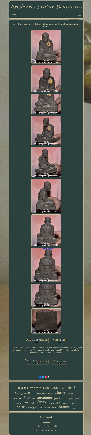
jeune (71, 399)
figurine (50, 394)
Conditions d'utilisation (46, 430)
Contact (46, 421)
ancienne (44, 397)
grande (57, 398)
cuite (19, 403)
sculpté (52, 403)
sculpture (22, 392)
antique (32, 407)
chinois (65, 399)
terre (58, 403)
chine (21, 407)
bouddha (23, 387)
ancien (35, 387)
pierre (46, 387)
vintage (70, 394)
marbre (17, 398)
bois (27, 398)
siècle (74, 408)
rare (25, 402)
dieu (33, 399)
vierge (73, 403)
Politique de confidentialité (46, 426)
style (32, 403)
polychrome (44, 407)
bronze (64, 407)
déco (76, 394)
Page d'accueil (46, 417)
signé (71, 387)
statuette (41, 393)
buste (55, 387)
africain (65, 403)
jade (54, 407)
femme (42, 402)
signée (63, 388)
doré (33, 394)
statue (60, 392)
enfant (77, 399)
